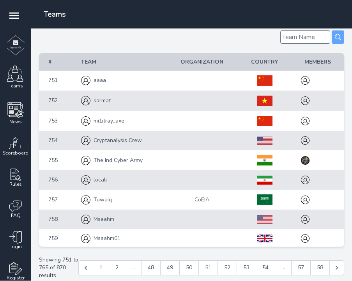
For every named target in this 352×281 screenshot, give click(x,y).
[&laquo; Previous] (85, 267)
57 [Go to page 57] (301, 267)
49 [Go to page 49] (170, 267)
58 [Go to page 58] (320, 267)
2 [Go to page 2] (117, 267)
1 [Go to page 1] (101, 267)
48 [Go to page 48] (151, 267)
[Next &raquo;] (336, 267)
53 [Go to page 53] (246, 267)
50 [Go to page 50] (189, 267)
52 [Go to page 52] (227, 267)
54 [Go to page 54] (265, 267)
